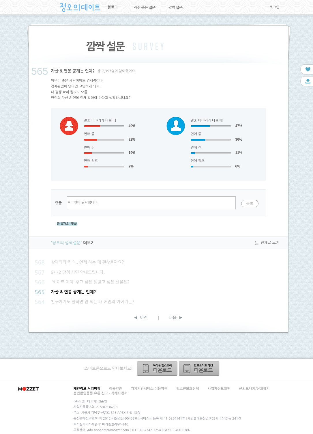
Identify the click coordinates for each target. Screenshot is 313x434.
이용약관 (115, 388)
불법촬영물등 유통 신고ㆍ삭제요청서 (101, 393)
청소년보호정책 (187, 388)
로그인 (275, 7)
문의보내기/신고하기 (254, 388)
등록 (250, 203)
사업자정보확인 (219, 388)
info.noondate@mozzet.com (108, 430)
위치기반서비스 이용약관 (149, 388)
